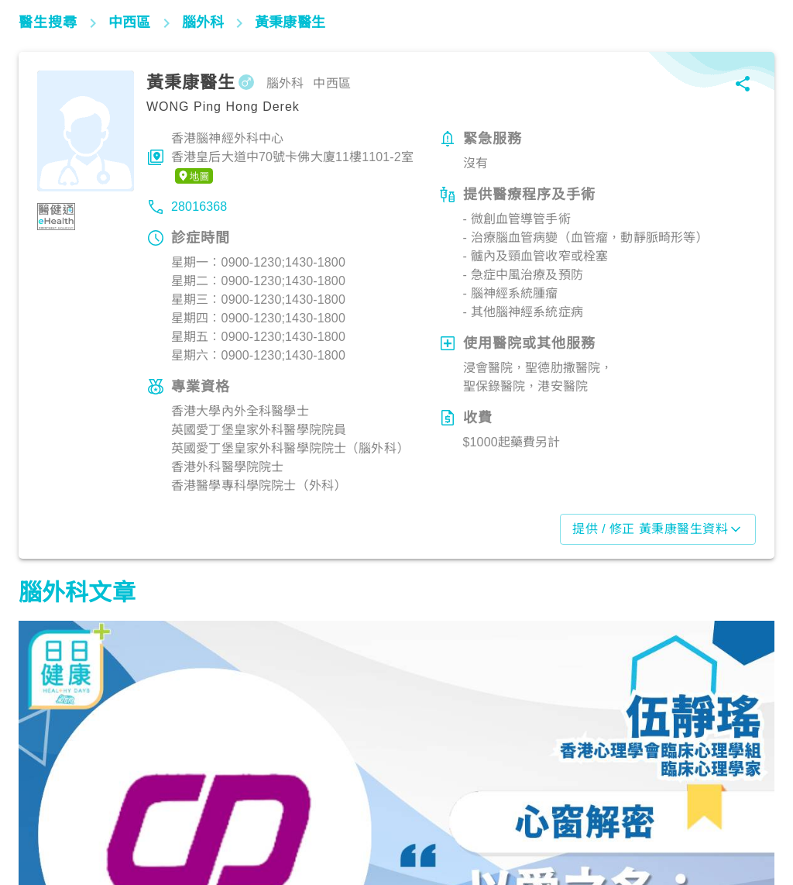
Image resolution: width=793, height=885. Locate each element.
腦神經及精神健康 (71, 817)
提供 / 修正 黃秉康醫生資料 (658, 529)
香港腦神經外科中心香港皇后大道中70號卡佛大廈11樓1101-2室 (292, 158)
